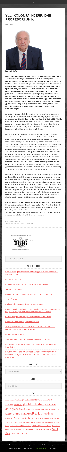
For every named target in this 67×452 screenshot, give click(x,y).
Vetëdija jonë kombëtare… (15, 289)
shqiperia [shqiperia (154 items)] (42, 429)
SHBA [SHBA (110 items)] (23, 429)
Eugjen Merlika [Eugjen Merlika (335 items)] (12, 414)
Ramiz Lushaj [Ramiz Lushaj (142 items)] (56, 426)
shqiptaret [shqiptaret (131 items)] (48, 429)
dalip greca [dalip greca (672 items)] (12, 409)
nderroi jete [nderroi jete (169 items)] (45, 422)
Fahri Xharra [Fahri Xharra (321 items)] (26, 414)
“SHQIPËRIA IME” (12, 299)
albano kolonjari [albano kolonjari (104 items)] (9, 400)
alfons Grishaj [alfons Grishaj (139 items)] (18, 400)
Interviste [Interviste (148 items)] (43, 418)
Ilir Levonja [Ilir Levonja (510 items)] (33, 418)
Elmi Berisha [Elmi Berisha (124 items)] (36, 409)
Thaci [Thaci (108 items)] (12, 433)
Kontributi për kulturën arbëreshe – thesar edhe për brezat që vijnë (29, 294)
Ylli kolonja (29, 223)
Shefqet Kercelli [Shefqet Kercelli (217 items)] (32, 429)
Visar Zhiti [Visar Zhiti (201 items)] (23, 433)
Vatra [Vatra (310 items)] (16, 433)
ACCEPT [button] (53, 448)
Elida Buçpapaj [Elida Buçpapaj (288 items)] (25, 409)
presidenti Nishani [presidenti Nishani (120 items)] (15, 426)
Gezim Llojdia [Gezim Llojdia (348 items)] (20, 418)
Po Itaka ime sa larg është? (15, 334)
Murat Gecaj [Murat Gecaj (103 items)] (37, 422)
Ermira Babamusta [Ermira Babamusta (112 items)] (54, 409)
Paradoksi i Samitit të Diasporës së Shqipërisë (22, 322)
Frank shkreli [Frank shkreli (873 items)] (40, 413)
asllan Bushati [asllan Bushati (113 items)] (43, 400)
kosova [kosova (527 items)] (14, 422)
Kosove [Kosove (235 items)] (22, 422)
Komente (18, 221)
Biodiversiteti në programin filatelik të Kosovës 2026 (24, 304)
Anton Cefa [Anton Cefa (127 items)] (26, 400)
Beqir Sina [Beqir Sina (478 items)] (50, 404)
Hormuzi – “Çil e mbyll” (13, 279)
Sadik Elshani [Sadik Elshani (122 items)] (17, 429)
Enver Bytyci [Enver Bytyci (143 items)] (45, 409)
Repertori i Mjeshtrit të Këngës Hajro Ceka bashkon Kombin (27, 284)
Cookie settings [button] (40, 448)
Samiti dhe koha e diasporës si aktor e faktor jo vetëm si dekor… (28, 339)
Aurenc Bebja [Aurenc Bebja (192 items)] (19, 405)
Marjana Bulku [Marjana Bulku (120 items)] (30, 422)
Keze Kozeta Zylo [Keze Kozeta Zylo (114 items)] (51, 418)
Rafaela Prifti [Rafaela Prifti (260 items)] (25, 426)
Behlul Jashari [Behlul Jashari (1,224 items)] (34, 404)
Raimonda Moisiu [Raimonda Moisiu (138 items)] (45, 426)
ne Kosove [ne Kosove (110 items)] (52, 422)
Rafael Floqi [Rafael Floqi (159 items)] (36, 426)
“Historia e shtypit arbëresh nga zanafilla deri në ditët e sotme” (28, 317)
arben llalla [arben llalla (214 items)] (34, 400)
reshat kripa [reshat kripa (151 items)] (9, 429)
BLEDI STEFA (19, 223)
